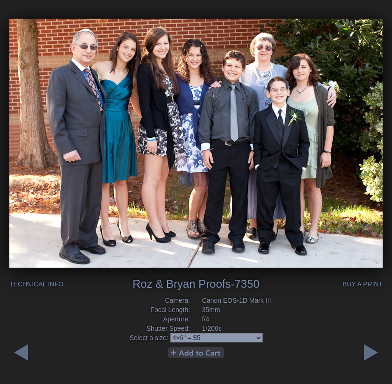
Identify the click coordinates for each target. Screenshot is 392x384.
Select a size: (148, 337)
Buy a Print (363, 284)
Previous (371, 352)
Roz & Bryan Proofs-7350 (196, 283)
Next (21, 352)
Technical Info (36, 284)
